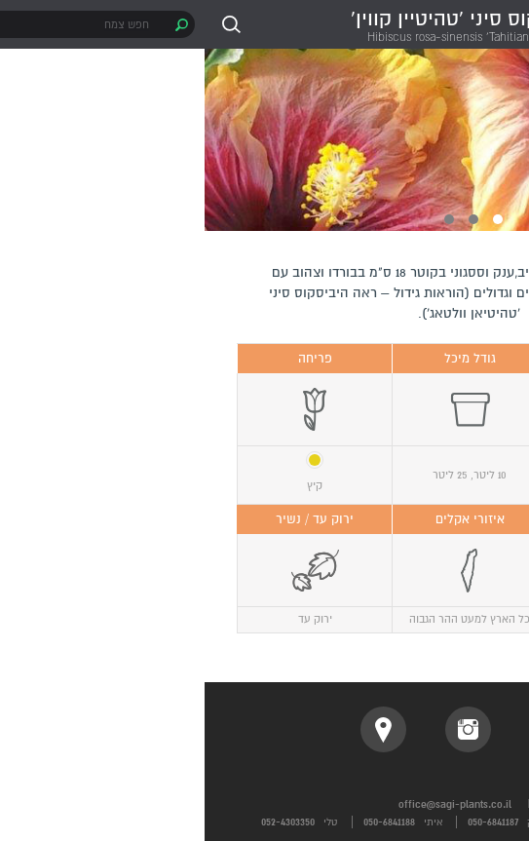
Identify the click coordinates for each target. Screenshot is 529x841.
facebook (348, 729)
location (179, 729)
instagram (263, 729)
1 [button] (293, 219)
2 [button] (269, 219)
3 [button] (244, 219)
